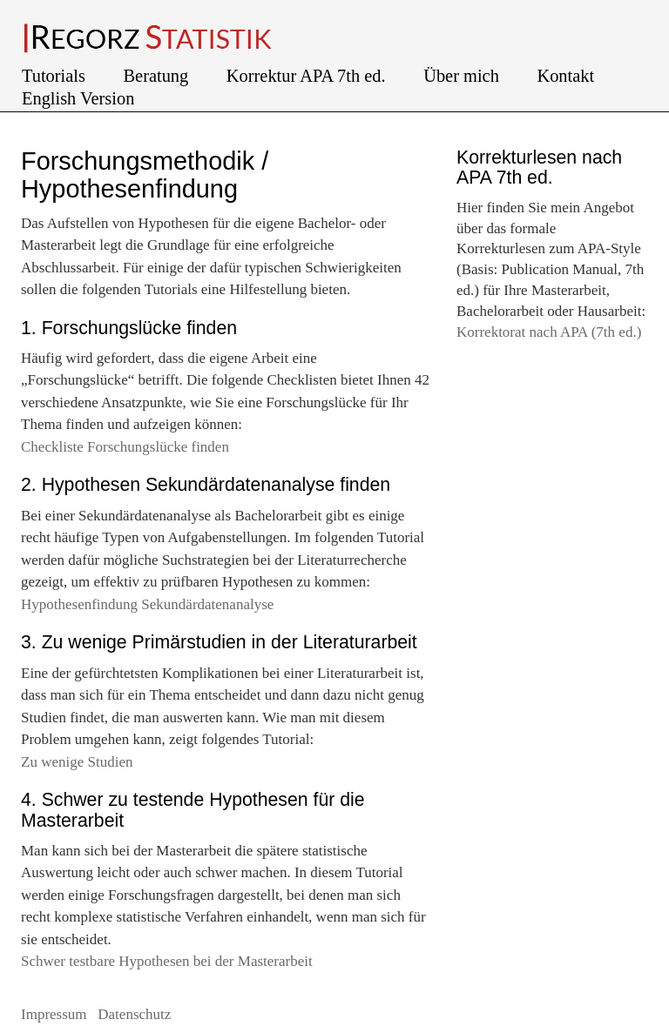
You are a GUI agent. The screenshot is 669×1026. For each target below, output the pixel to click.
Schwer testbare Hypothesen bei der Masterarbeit (167, 961)
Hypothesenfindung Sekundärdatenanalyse (147, 604)
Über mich (463, 75)
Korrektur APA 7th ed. (308, 75)
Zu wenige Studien (76, 762)
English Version (78, 98)
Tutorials (56, 75)
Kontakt (567, 75)
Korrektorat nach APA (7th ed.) (548, 332)
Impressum (56, 1014)
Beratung (158, 75)
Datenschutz (134, 1014)
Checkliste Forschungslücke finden (125, 447)
